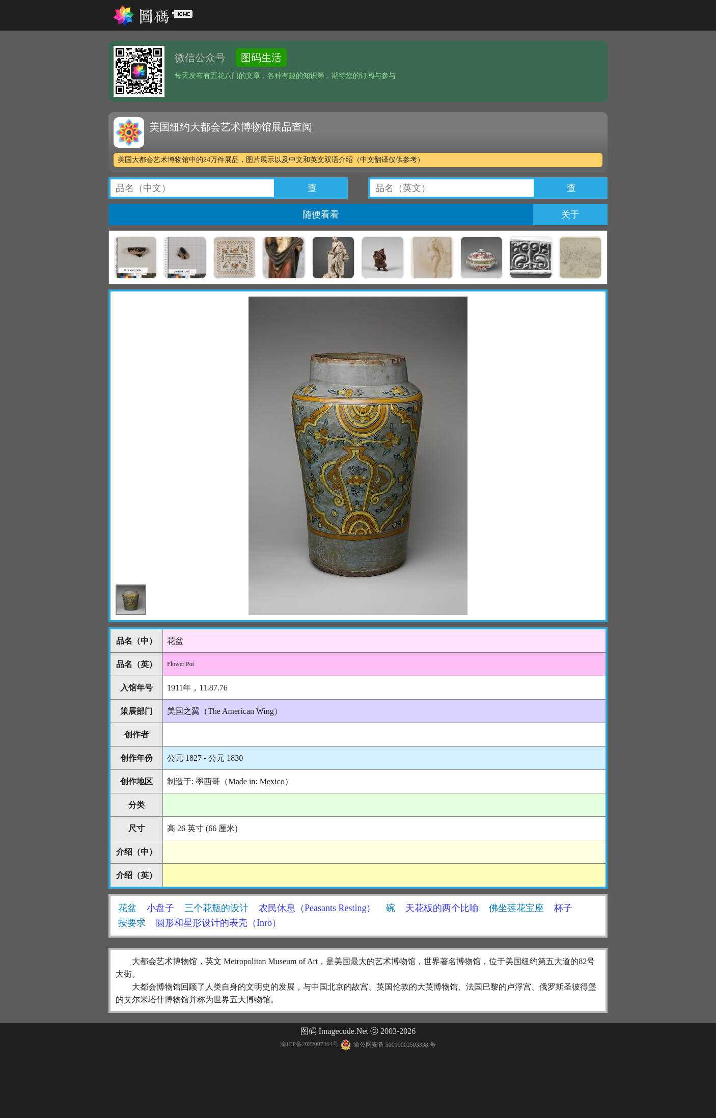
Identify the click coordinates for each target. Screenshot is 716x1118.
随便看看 (320, 214)
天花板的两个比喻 (442, 908)
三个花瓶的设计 (216, 908)
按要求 (132, 923)
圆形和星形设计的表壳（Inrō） (218, 923)
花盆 (127, 908)
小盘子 (160, 908)
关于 (570, 214)
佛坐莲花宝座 (516, 908)
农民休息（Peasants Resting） (317, 908)
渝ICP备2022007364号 (309, 1044)
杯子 (563, 908)
